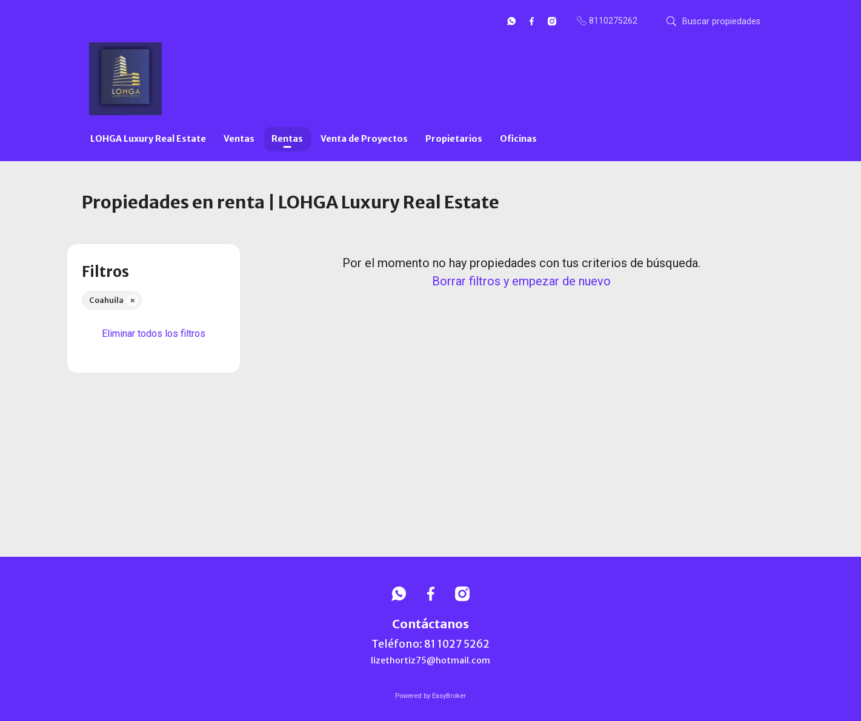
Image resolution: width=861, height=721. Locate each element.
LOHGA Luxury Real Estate (148, 138)
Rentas (287, 138)
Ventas (239, 138)
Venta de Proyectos (364, 138)
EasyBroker (449, 696)
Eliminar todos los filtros (153, 333)
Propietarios (453, 138)
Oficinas (518, 138)
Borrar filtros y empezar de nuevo (521, 281)
